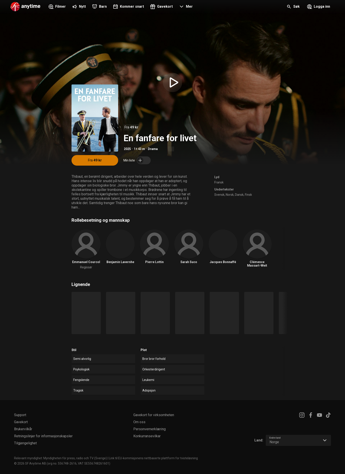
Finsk (248, 194)
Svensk (219, 194)
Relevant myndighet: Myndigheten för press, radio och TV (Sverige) (60, 458)
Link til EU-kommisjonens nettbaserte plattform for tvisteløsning (153, 458)
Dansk (239, 194)
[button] (185, 7)
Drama (153, 149)
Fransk (219, 182)
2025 (127, 149)
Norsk (230, 194)
